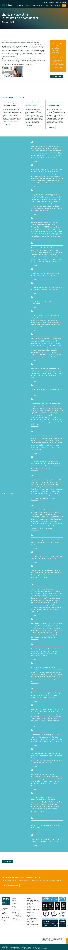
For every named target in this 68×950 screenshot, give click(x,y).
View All (35, 161)
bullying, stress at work (32, 918)
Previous (4, 36)
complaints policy (16, 913)
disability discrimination (32, 900)
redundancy (29, 916)
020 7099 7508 (5, 917)
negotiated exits (30, 912)
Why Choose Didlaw (56, 76)
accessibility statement (17, 919)
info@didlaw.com (5, 915)
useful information (16, 915)
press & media (49, 5)
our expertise (20, 5)
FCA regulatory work (32, 926)
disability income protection (33, 919)
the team (14, 901)
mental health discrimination (33, 901)
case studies (57, 5)
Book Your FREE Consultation (58, 68)
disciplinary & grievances (32, 924)
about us (28, 5)
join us (13, 906)
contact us (14, 909)
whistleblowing (30, 921)
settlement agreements (32, 913)
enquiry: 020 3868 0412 (49, 2)
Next (8, 36)
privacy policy (15, 918)
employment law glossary (18, 916)
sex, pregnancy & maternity (33, 909)
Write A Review (7, 861)
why (13, 904)
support (14, 907)
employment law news (38, 5)
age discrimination (31, 923)
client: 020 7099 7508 (61, 2)
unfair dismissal (30, 915)
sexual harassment (31, 910)
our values (14, 903)
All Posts (12, 36)
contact (64, 5)
